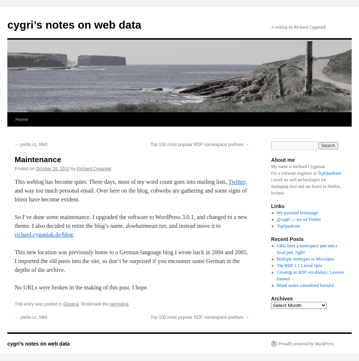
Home (21, 119)
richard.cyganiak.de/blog (44, 234)
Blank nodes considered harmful (305, 285)
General (71, 304)
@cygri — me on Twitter (299, 219)
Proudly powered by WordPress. (306, 343)
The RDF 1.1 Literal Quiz (299, 265)
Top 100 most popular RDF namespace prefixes (200, 144)
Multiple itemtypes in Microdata (305, 259)
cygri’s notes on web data (74, 25)
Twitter (237, 182)
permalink (119, 304)
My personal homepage (297, 212)
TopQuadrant (329, 173)
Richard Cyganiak (94, 168)
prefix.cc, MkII (31, 144)
